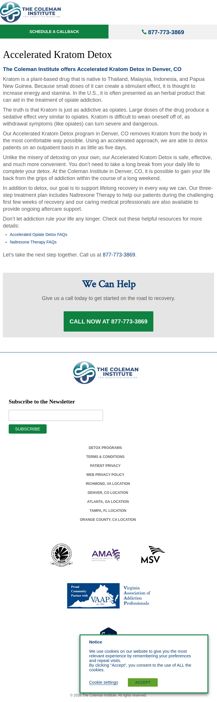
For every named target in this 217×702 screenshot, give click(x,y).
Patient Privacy (105, 466)
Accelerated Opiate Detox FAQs (38, 234)
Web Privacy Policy (105, 475)
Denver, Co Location (108, 493)
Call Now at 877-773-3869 (108, 321)
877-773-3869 (166, 32)
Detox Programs (105, 448)
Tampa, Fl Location (107, 511)
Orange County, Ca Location (108, 520)
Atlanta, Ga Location (108, 502)
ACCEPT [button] (142, 682)
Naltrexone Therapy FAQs (33, 242)
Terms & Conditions (105, 457)
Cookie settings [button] (103, 682)
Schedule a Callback (54, 31)
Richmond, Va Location (108, 484)
